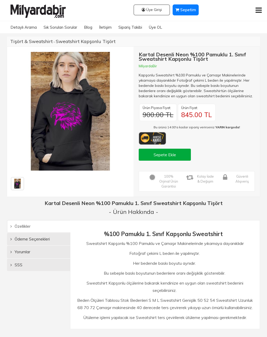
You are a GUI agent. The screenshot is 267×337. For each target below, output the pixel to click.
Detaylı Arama (23, 27)
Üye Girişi (152, 9)
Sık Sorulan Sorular (60, 27)
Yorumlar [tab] (20, 251)
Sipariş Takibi (130, 27)
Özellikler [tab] (20, 226)
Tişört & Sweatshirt (31, 41)
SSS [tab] (16, 264)
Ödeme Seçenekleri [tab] (30, 239)
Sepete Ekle (165, 154)
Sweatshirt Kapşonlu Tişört (86, 41)
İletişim (105, 27)
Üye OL (155, 27)
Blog (88, 27)
